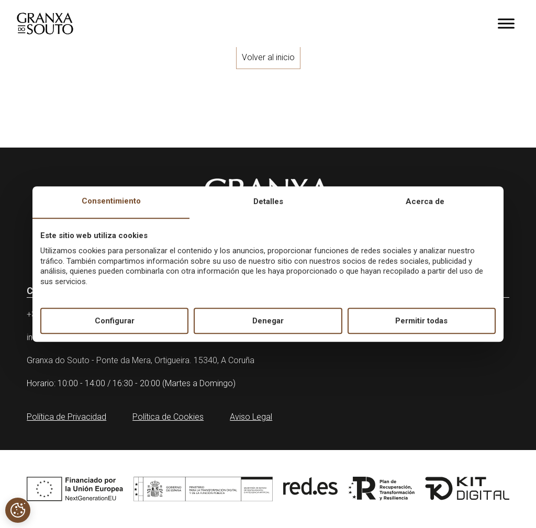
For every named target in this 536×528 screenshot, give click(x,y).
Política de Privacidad (66, 417)
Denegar (268, 320)
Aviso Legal (251, 417)
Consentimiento (111, 201)
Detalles (268, 202)
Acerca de (425, 202)
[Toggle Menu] (506, 23)
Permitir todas (421, 320)
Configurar (115, 320)
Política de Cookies (168, 417)
